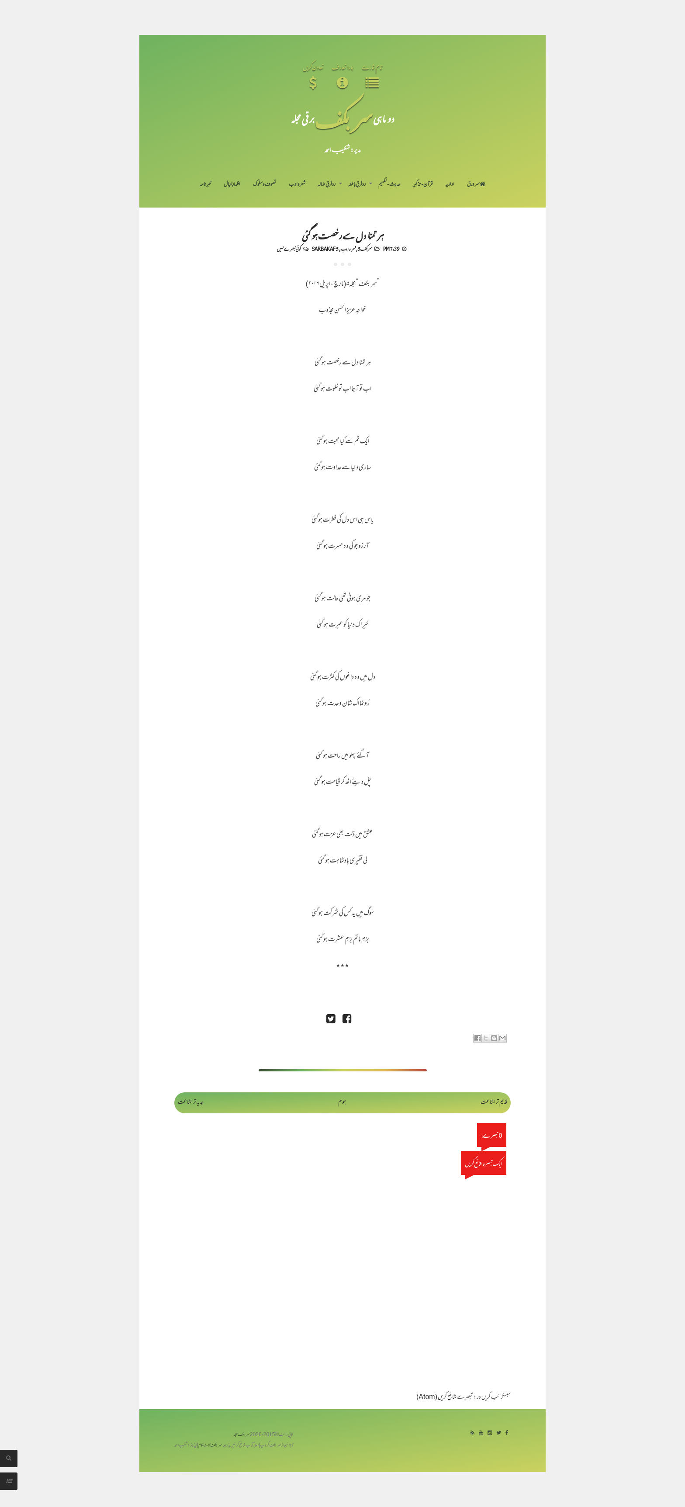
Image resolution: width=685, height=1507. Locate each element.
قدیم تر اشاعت (494, 1103)
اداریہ (449, 185)
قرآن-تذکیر (422, 185)
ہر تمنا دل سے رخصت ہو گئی (343, 235)
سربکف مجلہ (241, 1435)
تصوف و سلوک (264, 185)
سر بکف (344, 118)
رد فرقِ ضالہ (327, 185)
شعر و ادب (297, 185)
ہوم (342, 1103)
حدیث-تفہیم (389, 185)
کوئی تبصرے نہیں (289, 248)
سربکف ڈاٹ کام (210, 1445)
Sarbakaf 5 (325, 248)
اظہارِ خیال (232, 185)
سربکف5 (365, 248)
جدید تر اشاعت (191, 1103)
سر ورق (476, 185)
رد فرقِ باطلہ (357, 185)
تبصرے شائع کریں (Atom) (444, 1397)
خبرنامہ (205, 185)
